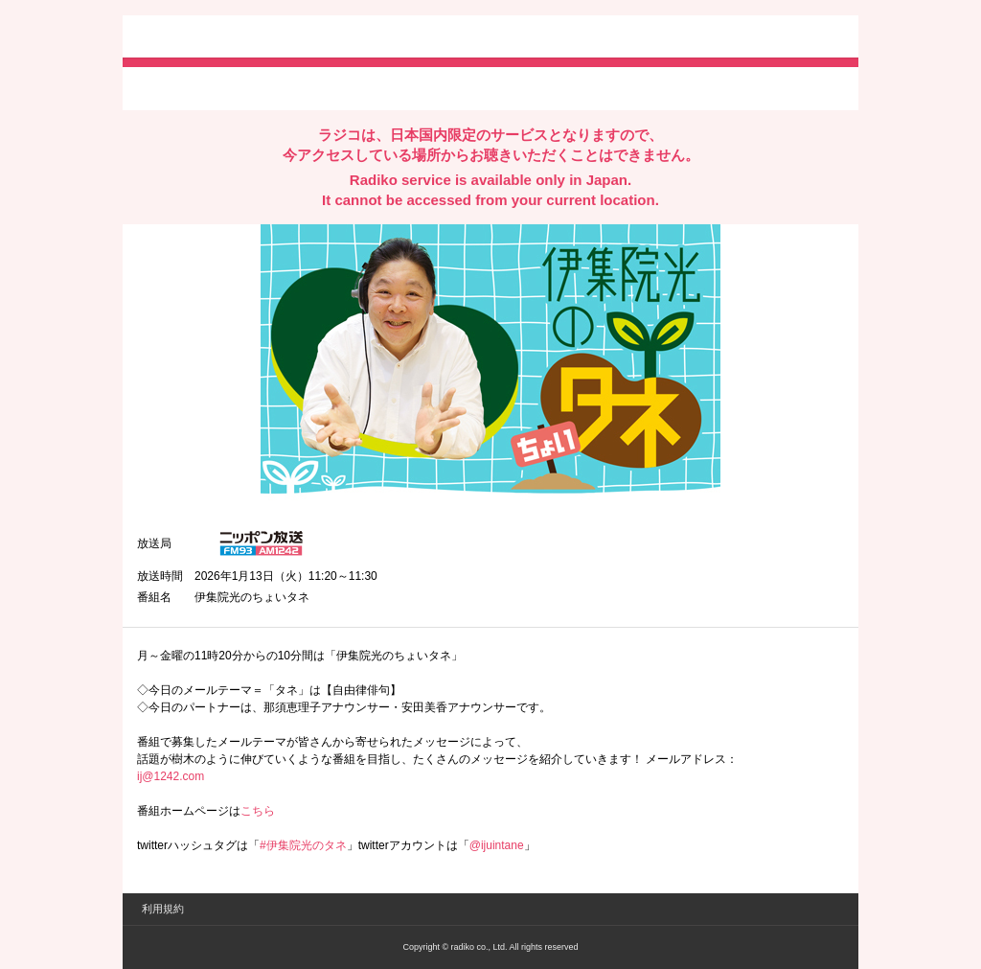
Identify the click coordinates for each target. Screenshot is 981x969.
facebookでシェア (244, 87)
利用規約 (163, 908)
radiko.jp (194, 38)
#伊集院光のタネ (303, 845)
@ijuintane (496, 845)
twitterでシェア (166, 87)
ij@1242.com (170, 776)
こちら (257, 811)
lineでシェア (332, 87)
